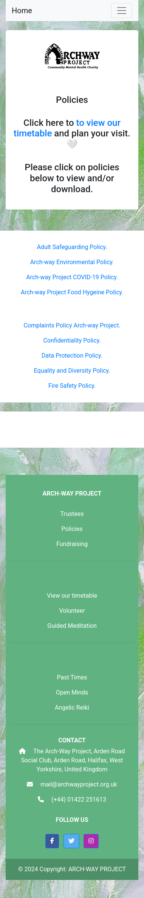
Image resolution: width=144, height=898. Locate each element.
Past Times (72, 677)
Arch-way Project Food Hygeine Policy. (72, 292)
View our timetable (72, 595)
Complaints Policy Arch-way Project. (71, 325)
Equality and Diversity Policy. (72, 370)
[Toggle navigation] (121, 10)
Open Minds (72, 692)
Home (22, 10)
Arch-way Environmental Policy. (72, 262)
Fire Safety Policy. (72, 385)
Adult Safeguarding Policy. (72, 247)
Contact (71, 740)
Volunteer (72, 610)
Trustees (72, 513)
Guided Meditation (72, 625)
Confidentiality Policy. (72, 340)
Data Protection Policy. (72, 355)
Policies (72, 528)
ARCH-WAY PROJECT (71, 493)
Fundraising (72, 544)
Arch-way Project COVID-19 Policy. (72, 277)
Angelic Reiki (72, 707)
